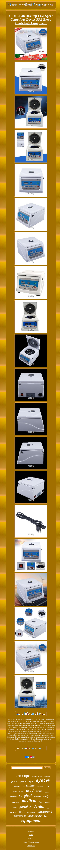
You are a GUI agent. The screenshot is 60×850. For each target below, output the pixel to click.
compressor (18, 791)
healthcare (35, 815)
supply (13, 812)
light (31, 781)
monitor (13, 796)
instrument (20, 815)
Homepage (31, 831)
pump (14, 781)
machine (28, 785)
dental (39, 806)
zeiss (39, 791)
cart (48, 808)
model (15, 808)
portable (25, 807)
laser (46, 816)
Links (31, 835)
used (30, 790)
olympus (47, 777)
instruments (31, 812)
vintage (16, 786)
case (47, 786)
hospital (47, 802)
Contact (31, 838)
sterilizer (15, 802)
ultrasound (44, 811)
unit (22, 811)
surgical (25, 795)
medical (29, 800)
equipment (30, 820)
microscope (20, 775)
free (40, 802)
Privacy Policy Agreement (31, 842)
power (23, 781)
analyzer (47, 796)
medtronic (37, 797)
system (43, 780)
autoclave (37, 776)
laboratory (40, 786)
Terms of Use (31, 846)
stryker (47, 792)
